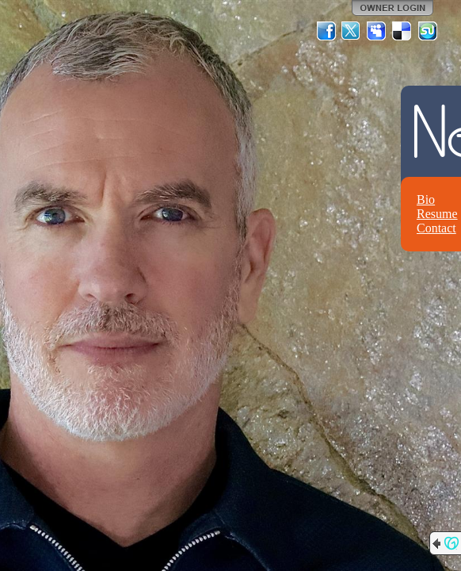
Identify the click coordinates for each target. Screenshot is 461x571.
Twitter (352, 31)
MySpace (377, 31)
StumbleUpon (428, 31)
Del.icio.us (402, 31)
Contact (436, 228)
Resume (437, 213)
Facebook (326, 31)
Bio (426, 199)
